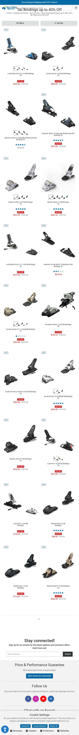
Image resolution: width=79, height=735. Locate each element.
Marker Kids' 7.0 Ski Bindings (20, 587)
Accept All (25, 726)
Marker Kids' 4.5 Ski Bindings (58, 524)
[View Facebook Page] (28, 699)
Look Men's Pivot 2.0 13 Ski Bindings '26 (20, 74)
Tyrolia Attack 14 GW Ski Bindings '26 (58, 74)
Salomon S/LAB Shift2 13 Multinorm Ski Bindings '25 (58, 265)
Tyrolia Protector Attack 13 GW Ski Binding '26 (20, 392)
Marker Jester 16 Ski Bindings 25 (20, 460)
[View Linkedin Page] (51, 699)
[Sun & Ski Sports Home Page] (8, 8)
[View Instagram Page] (36, 699)
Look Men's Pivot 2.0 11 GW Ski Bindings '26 (20, 265)
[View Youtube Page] (43, 699)
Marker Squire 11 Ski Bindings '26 (58, 203)
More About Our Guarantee (39, 676)
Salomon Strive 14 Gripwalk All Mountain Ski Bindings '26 (58, 134)
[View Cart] (76, 8)
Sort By (59, 23)
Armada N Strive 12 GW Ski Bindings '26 (58, 325)
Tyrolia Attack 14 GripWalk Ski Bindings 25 (58, 397)
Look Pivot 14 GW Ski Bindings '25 (58, 464)
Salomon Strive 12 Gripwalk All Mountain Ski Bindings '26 (20, 139)
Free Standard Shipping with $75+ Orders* (40, 2)
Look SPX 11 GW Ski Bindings (20, 524)
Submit (68, 654)
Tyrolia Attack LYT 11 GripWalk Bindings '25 (20, 330)
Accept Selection (39, 726)
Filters (20, 23)
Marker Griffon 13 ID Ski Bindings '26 (21, 203)
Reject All (54, 726)
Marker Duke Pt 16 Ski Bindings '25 (58, 587)
